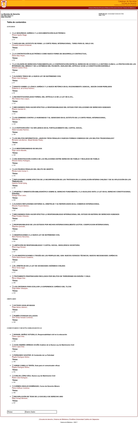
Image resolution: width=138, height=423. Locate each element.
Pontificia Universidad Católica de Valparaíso (84, 419)
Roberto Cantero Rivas (20, 68)
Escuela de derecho (117, 8)
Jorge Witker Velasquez (20, 288)
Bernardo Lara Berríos (19, 140)
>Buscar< (108, 8)
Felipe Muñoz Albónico (19, 307)
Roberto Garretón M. (19, 109)
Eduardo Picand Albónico (20, 206)
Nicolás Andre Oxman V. (20, 171)
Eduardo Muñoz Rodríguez (21, 161)
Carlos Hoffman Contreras (21, 388)
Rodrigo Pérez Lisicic (19, 195)
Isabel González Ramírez (20, 130)
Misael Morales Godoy (35, 140)
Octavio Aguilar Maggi (19, 35)
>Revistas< (97, 8)
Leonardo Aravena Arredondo (22, 45)
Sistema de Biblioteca (129, 8)
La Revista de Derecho (10, 14)
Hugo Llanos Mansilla (19, 150)
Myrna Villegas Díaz (19, 278)
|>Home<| (91, 8)
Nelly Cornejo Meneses (20, 398)
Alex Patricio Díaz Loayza (20, 99)
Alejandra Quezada (18, 226)
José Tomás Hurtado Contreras (22, 317)
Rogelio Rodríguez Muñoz (21, 357)
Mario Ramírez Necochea (20, 237)
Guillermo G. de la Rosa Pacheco (23, 88)
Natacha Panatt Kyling (19, 183)
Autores (103, 8)
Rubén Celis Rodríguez (20, 78)
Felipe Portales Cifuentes (20, 216)
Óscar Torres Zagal (18, 268)
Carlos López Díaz (18, 336)
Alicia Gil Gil (16, 119)
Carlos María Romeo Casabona (22, 257)
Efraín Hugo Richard (19, 247)
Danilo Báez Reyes (18, 56)
